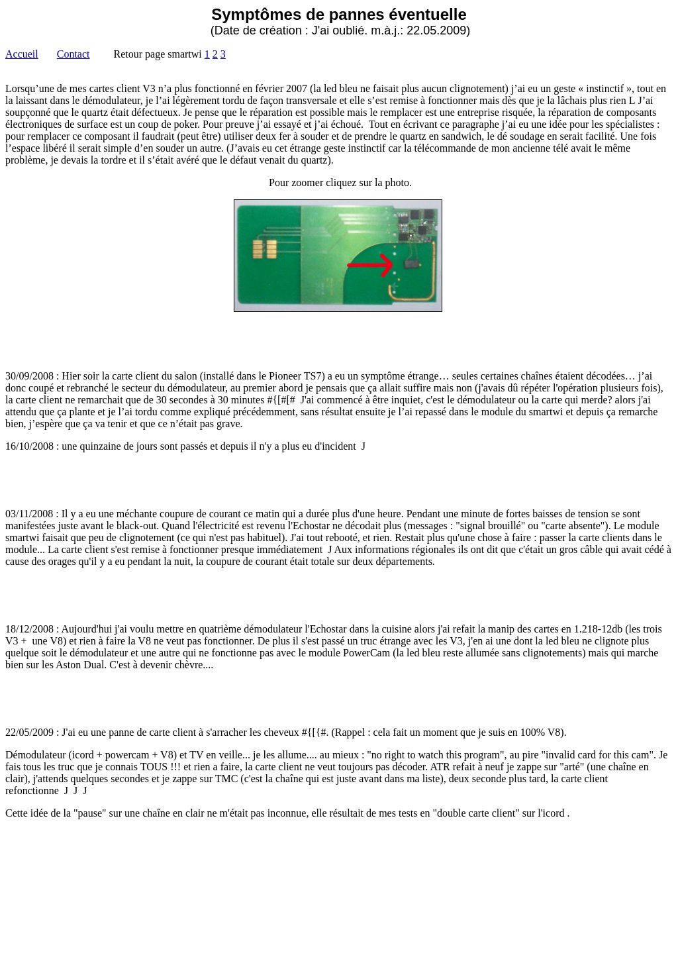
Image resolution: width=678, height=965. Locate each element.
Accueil (21, 54)
